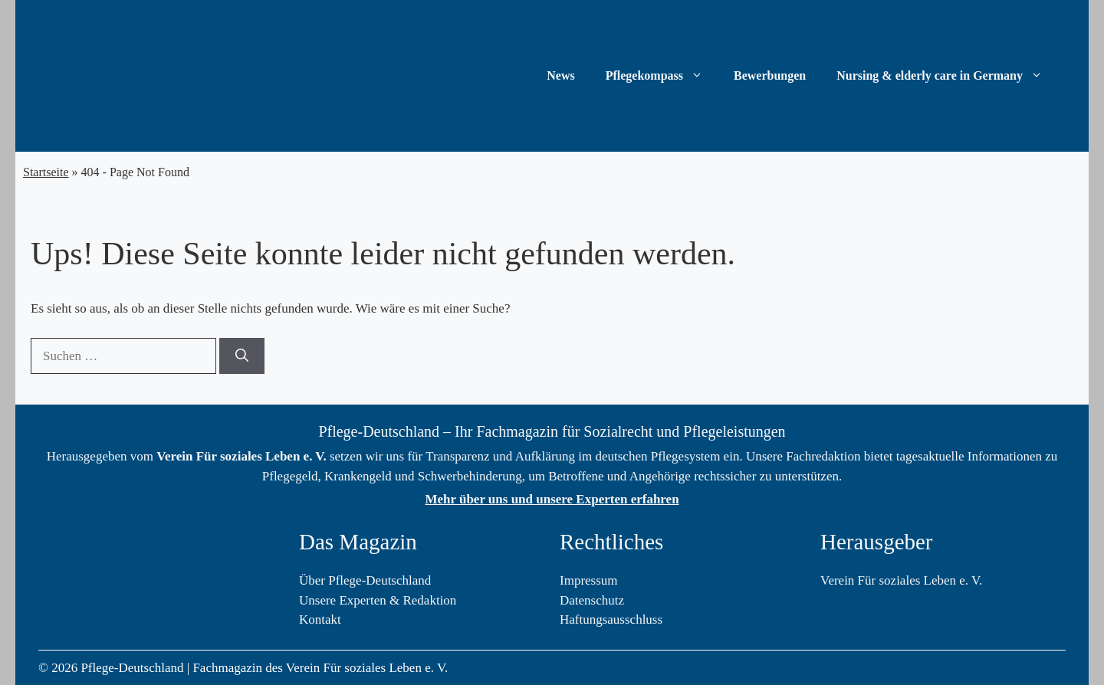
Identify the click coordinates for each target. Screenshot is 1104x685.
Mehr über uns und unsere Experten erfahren (551, 499)
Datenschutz (592, 600)
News (560, 75)
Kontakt (320, 619)
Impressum (589, 580)
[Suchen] (241, 356)
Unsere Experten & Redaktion (377, 600)
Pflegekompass (662, 76)
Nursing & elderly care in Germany (947, 76)
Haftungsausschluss (611, 619)
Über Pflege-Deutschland (365, 580)
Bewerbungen (770, 75)
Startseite (46, 172)
